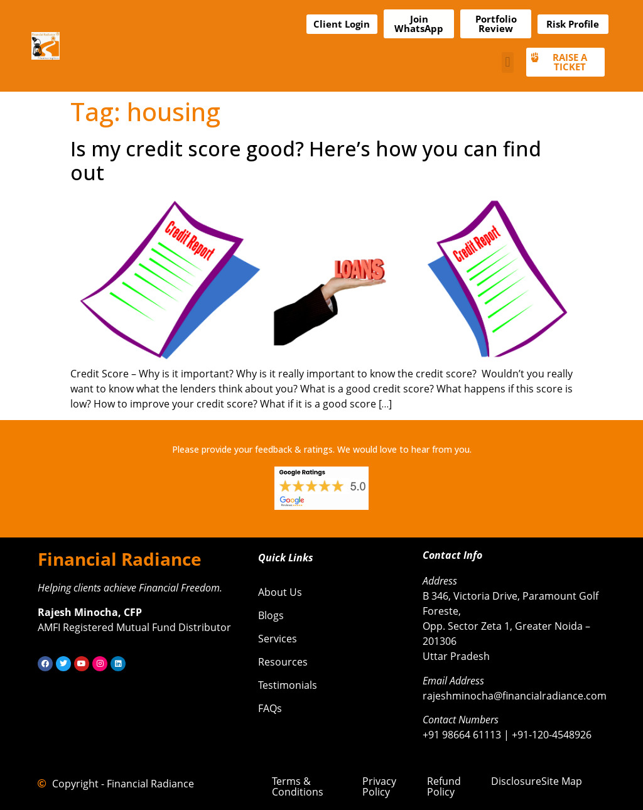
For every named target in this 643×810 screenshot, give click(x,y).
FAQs (270, 708)
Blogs (271, 615)
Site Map (561, 781)
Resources (283, 662)
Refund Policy (444, 786)
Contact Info (452, 555)
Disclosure (516, 781)
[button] (508, 62)
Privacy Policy (379, 786)
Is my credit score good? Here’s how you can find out (305, 160)
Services (277, 638)
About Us (280, 592)
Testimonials (287, 685)
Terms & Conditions (297, 786)
